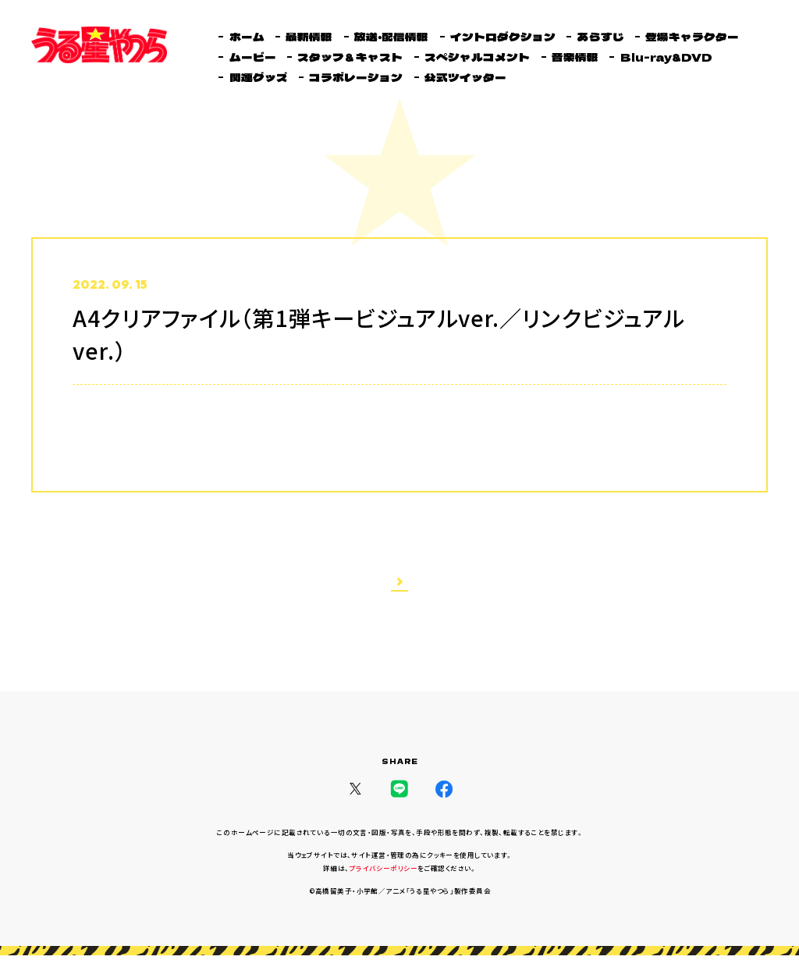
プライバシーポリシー (383, 873)
